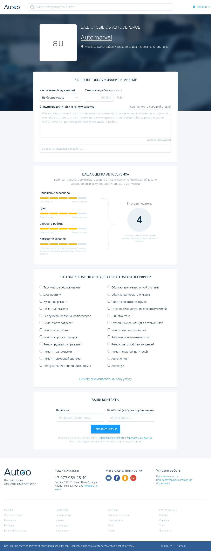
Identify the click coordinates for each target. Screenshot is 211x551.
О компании (163, 483)
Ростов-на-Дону (168, 510)
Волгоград (62, 510)
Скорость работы (51, 223)
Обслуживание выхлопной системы (133, 287)
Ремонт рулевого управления (61, 344)
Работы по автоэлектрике (127, 301)
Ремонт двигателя (54, 308)
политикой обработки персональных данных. (126, 438)
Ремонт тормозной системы (60, 358)
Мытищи (113, 510)
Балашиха (10, 520)
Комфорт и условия (53, 239)
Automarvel (96, 37)
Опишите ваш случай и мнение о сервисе (67, 106)
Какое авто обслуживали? (57, 90)
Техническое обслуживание (60, 287)
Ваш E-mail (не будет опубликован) (130, 410)
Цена (43, 208)
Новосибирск (115, 520)
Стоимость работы (103, 90)
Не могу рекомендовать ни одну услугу (105, 379)
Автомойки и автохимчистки (129, 337)
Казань (60, 520)
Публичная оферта (167, 476)
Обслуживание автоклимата (129, 294)
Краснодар (62, 525)
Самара (163, 515)
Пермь (111, 530)
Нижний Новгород (118, 515)
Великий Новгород (15, 530)
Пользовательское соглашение (174, 480)
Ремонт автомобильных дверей (131, 344)
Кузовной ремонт (53, 301)
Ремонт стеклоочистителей (128, 351)
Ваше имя (62, 410)
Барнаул (9, 525)
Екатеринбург (64, 515)
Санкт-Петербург (13, 515)
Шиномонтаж (119, 316)
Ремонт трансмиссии (56, 351)
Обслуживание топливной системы (65, 365)
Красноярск (63, 530)
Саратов (164, 520)
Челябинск (165, 530)
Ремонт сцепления (54, 330)
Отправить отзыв (105, 429)
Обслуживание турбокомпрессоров (65, 316)
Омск (111, 525)
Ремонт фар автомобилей (127, 330)
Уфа (161, 525)
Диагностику (50, 294)
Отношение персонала (55, 193)
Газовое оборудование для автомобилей (137, 308)
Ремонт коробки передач (58, 337)
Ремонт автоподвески (56, 323)
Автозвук (116, 365)
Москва (201, 6)
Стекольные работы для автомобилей (135, 323)
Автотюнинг (118, 358)
